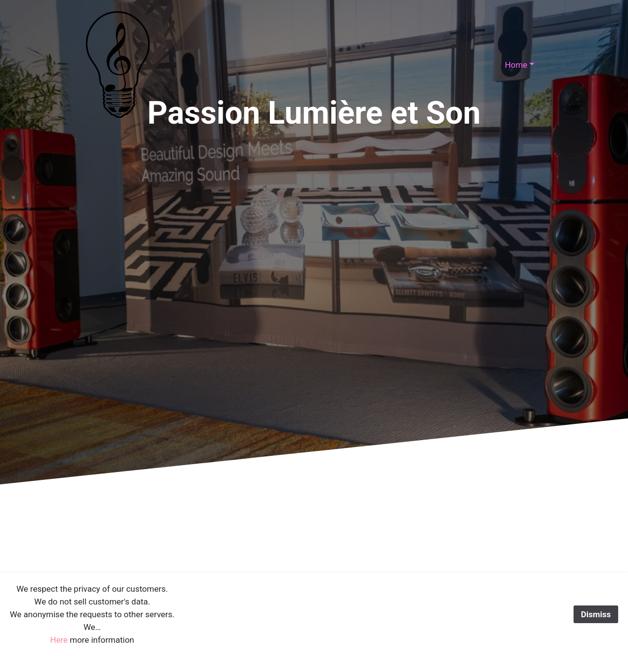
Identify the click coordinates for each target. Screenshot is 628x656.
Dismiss (596, 614)
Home (516, 65)
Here (59, 640)
